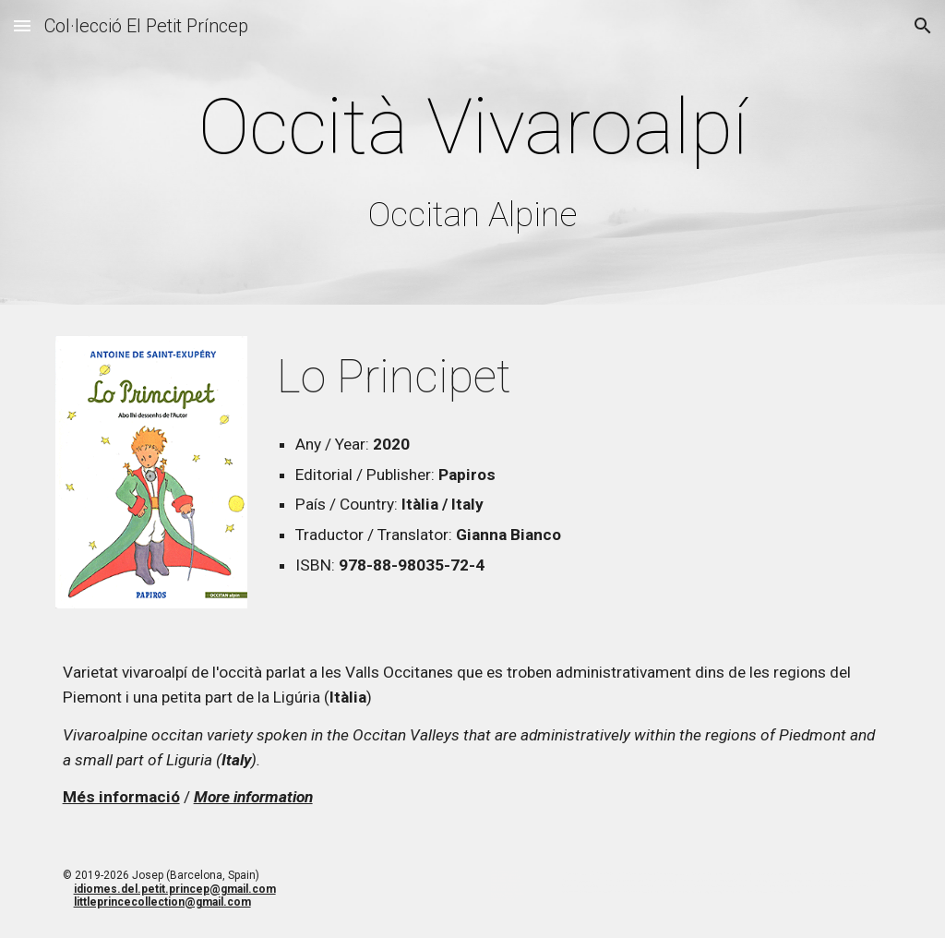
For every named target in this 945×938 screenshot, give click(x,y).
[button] (22, 25)
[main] (473, 156)
